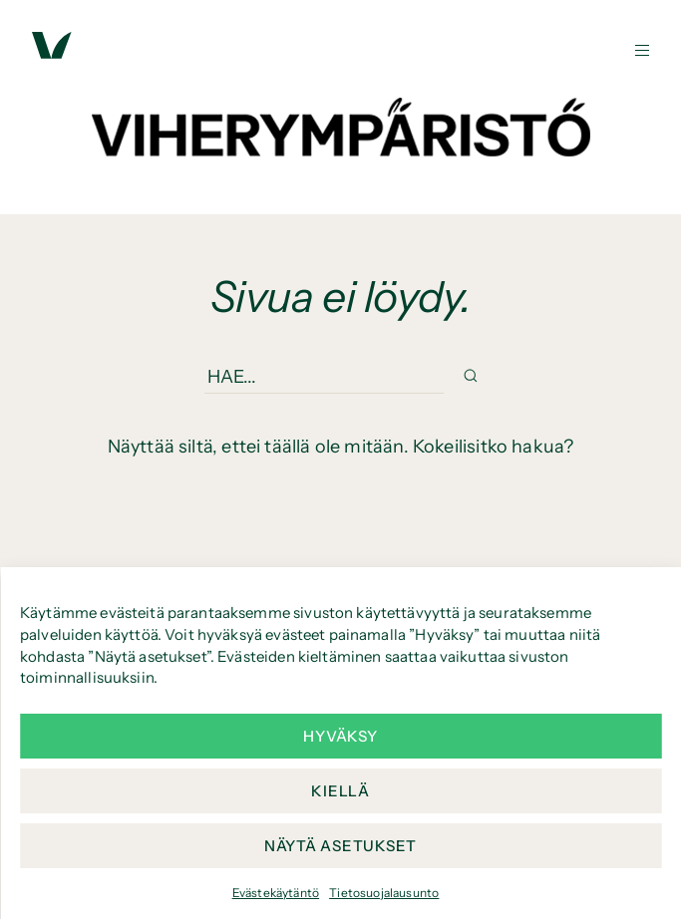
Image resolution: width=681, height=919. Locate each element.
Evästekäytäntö (276, 892)
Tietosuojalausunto (384, 892)
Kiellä (340, 790)
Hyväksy (340, 736)
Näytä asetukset (340, 845)
